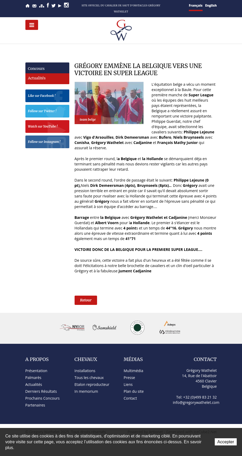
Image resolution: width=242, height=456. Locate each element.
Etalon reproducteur (92, 384)
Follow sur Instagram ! (47, 142)
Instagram (66, 5)
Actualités (37, 78)
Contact (34, 5)
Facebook (48, 5)
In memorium (86, 391)
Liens (128, 384)
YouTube (59, 5)
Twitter (54, 5)
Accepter (225, 442)
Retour (86, 300)
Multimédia (133, 370)
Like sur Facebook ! (47, 96)
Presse (129, 377)
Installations (85, 370)
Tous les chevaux (89, 377)
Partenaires (35, 405)
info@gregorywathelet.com (196, 402)
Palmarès (33, 377)
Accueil (27, 5)
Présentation (36, 370)
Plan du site (41, 5)
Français (196, 5)
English (211, 5)
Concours (36, 68)
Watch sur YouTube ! (47, 127)
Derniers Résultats (41, 391)
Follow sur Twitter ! (47, 112)
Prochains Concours (42, 398)
